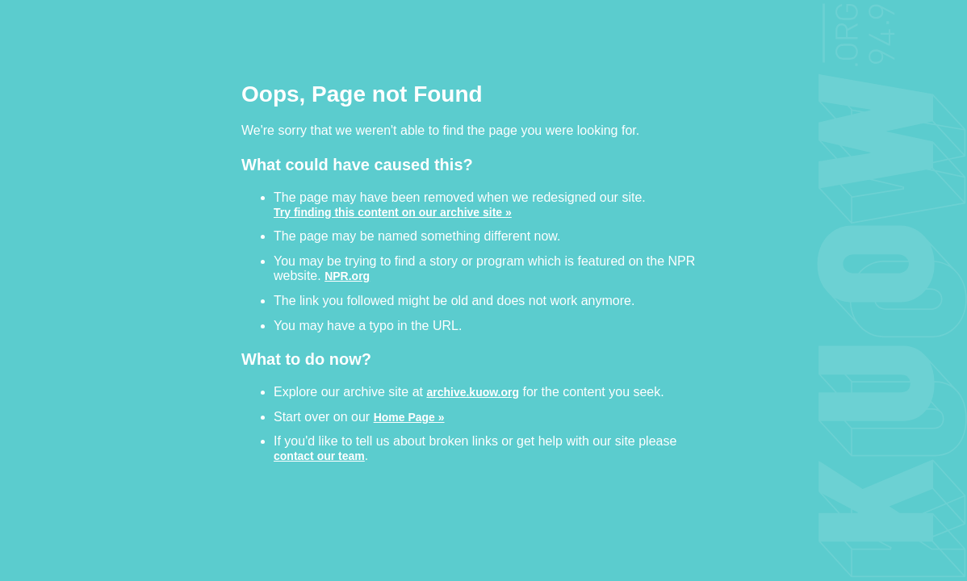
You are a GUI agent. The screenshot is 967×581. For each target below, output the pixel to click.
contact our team (319, 455)
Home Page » (409, 417)
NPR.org (347, 276)
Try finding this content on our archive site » (393, 212)
